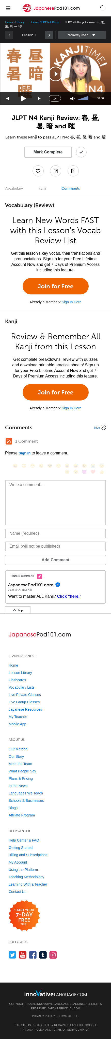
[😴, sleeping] (67, 471)
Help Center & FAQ (24, 840)
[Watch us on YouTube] (23, 955)
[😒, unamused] (41, 465)
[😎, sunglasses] (49, 465)
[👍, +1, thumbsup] (101, 471)
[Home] (51, 12)
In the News (18, 786)
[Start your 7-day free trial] (24, 915)
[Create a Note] (55, 170)
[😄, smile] (15, 465)
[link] (49, 35)
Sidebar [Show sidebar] (82, 35)
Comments (70, 188)
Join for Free (55, 286)
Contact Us (17, 892)
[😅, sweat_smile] (75, 465)
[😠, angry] (58, 465)
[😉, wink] (84, 465)
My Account (18, 862)
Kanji (42, 188)
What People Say (22, 771)
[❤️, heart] (93, 471)
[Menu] (8, 8)
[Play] (24, 98)
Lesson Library (15, 22)
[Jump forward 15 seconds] (39, 98)
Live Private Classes (25, 695)
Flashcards (17, 680)
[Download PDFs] (73, 170)
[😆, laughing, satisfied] (67, 465)
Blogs (13, 808)
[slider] (83, 98)
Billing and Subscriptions (28, 855)
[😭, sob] (93, 465)
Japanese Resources (25, 709)
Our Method (18, 749)
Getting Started (21, 848)
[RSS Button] (9, 441)
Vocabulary (14, 188)
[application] (55, 74)
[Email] (55, 546)
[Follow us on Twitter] (13, 955)
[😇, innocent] (101, 465)
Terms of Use (67, 1015)
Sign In (24, 453)
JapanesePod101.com (64, 1008)
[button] (103, 8)
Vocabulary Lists (22, 687)
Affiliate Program (22, 815)
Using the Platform (23, 870)
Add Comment (55, 560)
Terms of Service (66, 1029)
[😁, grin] (32, 465)
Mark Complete (48, 152)
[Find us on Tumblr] (43, 955)
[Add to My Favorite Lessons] (38, 170)
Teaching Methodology (26, 877)
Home (13, 665)
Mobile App (17, 724)
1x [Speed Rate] (54, 98)
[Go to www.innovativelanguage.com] (55, 993)
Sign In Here (72, 302)
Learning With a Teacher (28, 884)
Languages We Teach (26, 793)
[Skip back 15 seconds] (7, 98)
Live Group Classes (24, 702)
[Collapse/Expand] (55, 427)
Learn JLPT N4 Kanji (44, 22)
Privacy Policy (43, 1015)
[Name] (55, 533)
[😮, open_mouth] (75, 471)
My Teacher (18, 717)
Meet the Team (20, 764)
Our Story (16, 756)
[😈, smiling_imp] (84, 471)
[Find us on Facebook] (33, 955)
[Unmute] (73, 98)
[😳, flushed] (24, 465)
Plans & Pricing (21, 778)
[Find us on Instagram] (53, 955)
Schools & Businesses (26, 800)
